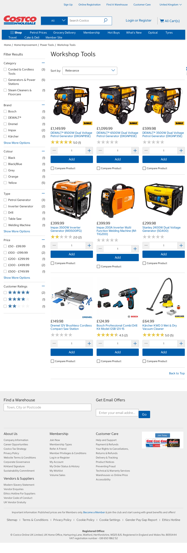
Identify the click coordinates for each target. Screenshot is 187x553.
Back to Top (177, 373)
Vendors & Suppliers (19, 478)
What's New (134, 32)
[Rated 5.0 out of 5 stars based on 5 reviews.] (153, 335)
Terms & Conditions (35, 520)
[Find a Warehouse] (117, 4)
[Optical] (158, 32)
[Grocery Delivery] (76, 32)
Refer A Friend (58, 448)
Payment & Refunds (107, 444)
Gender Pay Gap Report (141, 520)
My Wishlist (56, 470)
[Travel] (17, 37)
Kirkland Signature (14, 466)
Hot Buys (114, 32)
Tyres (169, 32)
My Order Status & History (64, 466)
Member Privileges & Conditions (68, 453)
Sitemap (12, 520)
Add (72, 159)
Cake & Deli (31, 37)
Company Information (16, 440)
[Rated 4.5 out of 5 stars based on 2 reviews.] (108, 335)
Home (7, 45)
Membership (91, 32)
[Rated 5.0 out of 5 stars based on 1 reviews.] (61, 142)
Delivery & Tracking (107, 457)
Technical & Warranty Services (113, 470)
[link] (72, 124)
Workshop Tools (66, 45)
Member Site (54, 37)
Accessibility (103, 479)
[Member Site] (63, 37)
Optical (153, 32)
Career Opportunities (16, 444)
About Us (11, 434)
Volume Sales (57, 475)
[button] (108, 20)
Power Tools (47, 45)
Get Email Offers (110, 400)
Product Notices (105, 462)
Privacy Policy (11, 453)
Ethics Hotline (171, 520)
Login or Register (139, 20)
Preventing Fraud (106, 466)
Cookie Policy (85, 520)
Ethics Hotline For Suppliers (19, 493)
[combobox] (54, 21)
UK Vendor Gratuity (15, 502)
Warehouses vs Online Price (112, 475)
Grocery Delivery (64, 32)
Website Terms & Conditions (20, 457)
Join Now (55, 440)
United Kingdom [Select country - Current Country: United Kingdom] (171, 4)
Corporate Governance (17, 462)
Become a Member (94, 512)
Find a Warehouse (19, 400)
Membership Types (61, 444)
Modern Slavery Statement (19, 484)
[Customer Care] (142, 4)
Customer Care (107, 434)
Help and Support (106, 440)
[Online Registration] (90, 4)
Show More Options (17, 143)
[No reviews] (108, 142)
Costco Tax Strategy (15, 448)
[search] (86, 20)
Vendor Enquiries (14, 489)
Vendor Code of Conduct (18, 498)
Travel (12, 37)
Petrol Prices (38, 32)
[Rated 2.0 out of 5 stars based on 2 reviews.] (61, 237)
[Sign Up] (68, 4)
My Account (56, 462)
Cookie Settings (109, 520)
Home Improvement (25, 45)
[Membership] (100, 32)
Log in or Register (60, 457)
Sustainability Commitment (19, 470)
